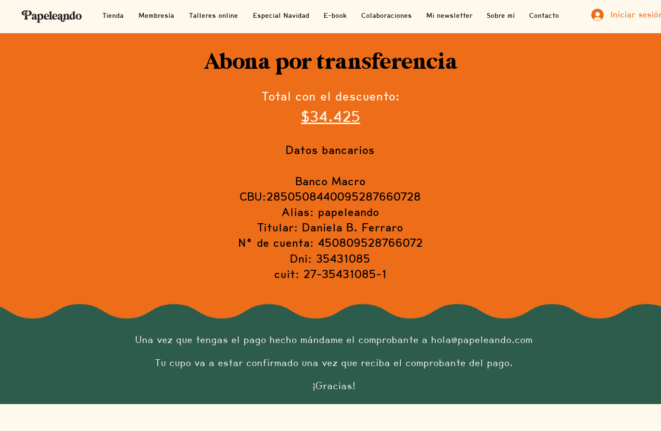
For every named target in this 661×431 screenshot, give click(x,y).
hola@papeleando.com (482, 339)
